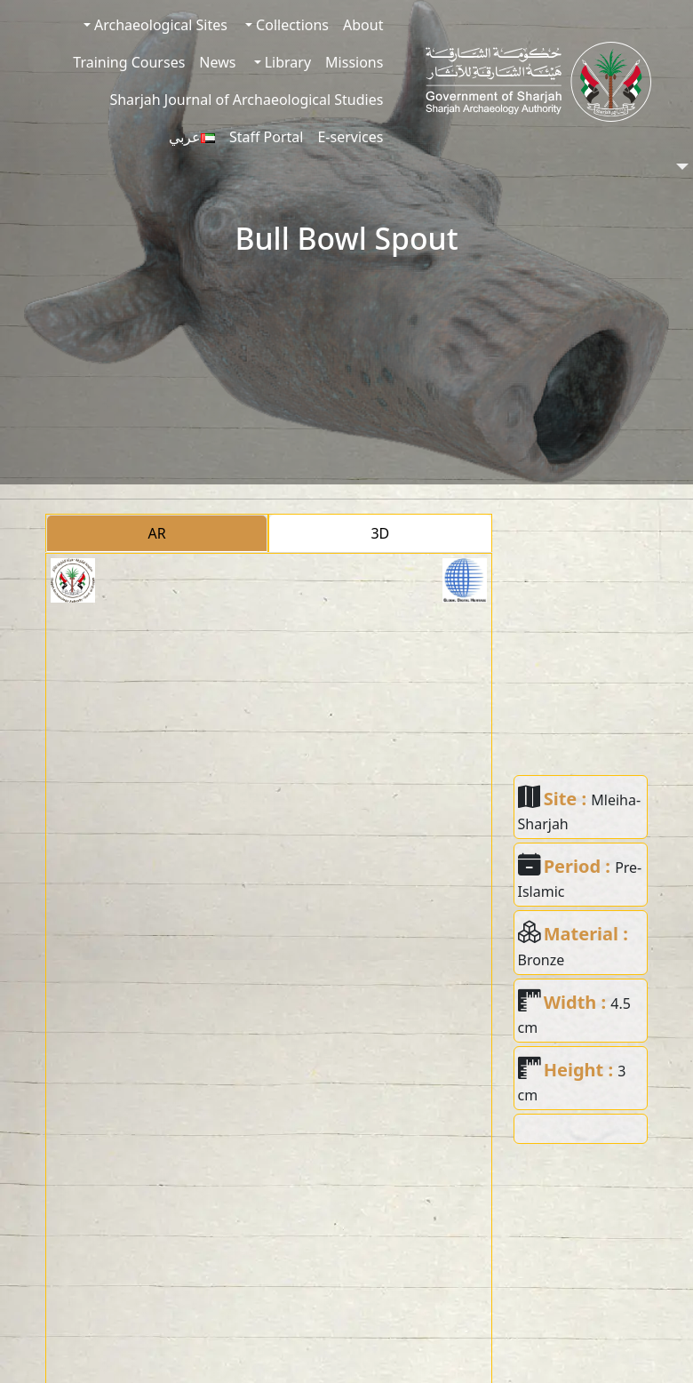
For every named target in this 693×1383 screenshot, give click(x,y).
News (217, 62)
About (363, 25)
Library (286, 62)
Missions (354, 62)
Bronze (541, 960)
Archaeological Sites (159, 25)
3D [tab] (379, 533)
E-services (350, 137)
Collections (290, 25)
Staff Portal (266, 137)
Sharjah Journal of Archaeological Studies (246, 99)
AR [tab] (157, 533)
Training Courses (129, 62)
